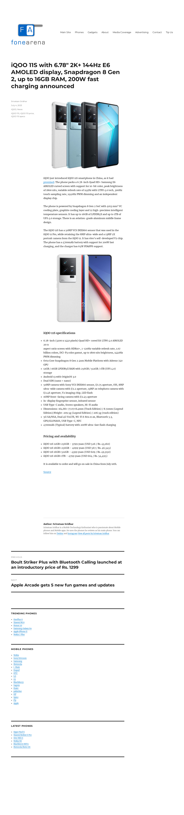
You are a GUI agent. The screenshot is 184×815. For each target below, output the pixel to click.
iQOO (13, 109)
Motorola (18, 664)
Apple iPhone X (20, 631)
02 (15, 679)
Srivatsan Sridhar (19, 101)
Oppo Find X (19, 732)
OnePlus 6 (18, 619)
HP (15, 694)
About (105, 32)
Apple (16, 703)
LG (15, 676)
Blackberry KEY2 (21, 744)
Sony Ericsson (20, 658)
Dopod (17, 670)
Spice (16, 697)
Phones (79, 32)
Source (47, 472)
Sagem (17, 685)
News (19, 109)
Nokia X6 (18, 741)
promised (48, 182)
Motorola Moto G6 (22, 747)
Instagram (72, 533)
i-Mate (17, 667)
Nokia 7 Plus (19, 634)
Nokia (16, 655)
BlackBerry (19, 682)
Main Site (65, 32)
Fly (15, 700)
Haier (16, 688)
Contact (157, 32)
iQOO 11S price (27, 113)
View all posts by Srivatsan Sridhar (93, 533)
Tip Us (169, 32)
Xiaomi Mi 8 (19, 622)
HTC (16, 673)
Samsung (18, 661)
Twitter (60, 533)
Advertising (141, 32)
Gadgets (92, 32)
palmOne (18, 691)
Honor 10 (18, 625)
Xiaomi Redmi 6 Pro (23, 735)
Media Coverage (122, 32)
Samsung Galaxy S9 (23, 628)
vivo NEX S (18, 738)
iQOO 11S (15, 113)
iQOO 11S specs (18, 116)
